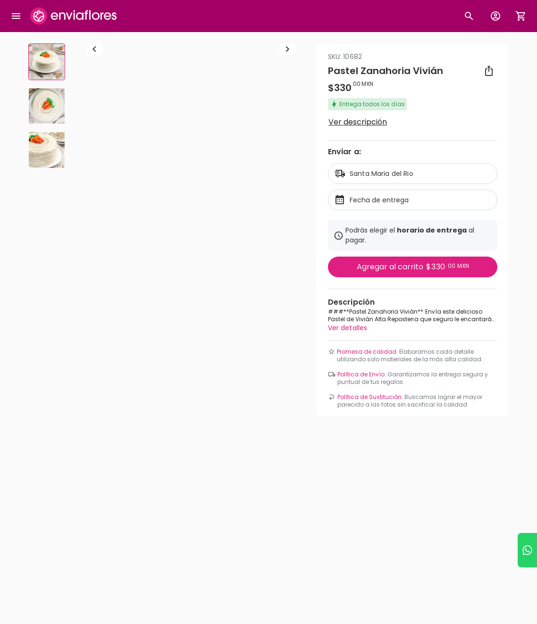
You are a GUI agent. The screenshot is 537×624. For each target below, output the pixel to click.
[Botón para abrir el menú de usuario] (495, 16)
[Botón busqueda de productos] (469, 16)
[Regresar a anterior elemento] (94, 159)
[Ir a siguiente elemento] (287, 159)
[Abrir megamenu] (16, 16)
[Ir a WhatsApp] (527, 550)
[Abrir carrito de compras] (520, 16)
